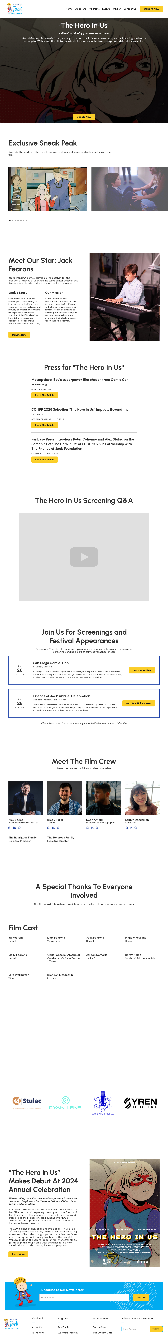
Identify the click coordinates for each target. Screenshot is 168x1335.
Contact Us (129, 8)
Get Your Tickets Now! (138, 711)
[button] (143, 219)
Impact (117, 8)
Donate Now (151, 8)
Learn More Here (141, 677)
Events (106, 8)
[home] (14, 8)
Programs (94, 8)
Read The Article (44, 395)
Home (69, 8)
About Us (80, 8)
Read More (18, 1254)
